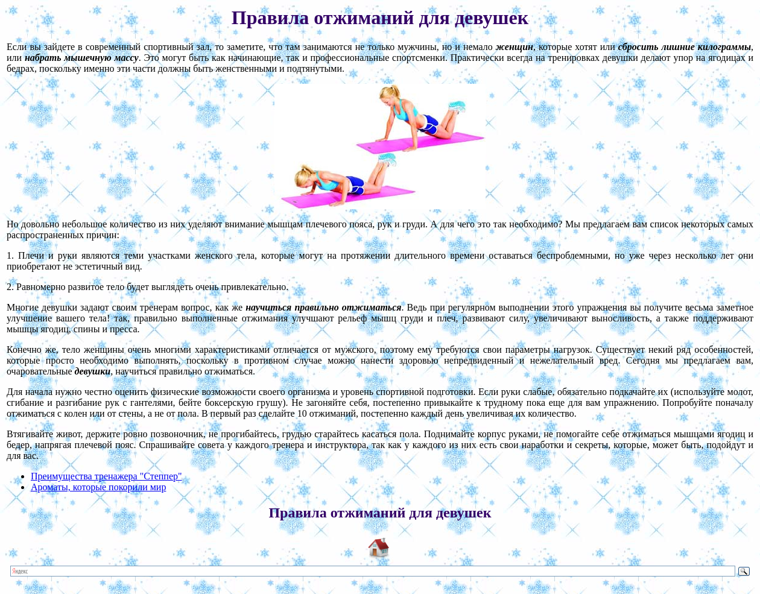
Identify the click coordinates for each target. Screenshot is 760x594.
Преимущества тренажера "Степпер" (106, 476)
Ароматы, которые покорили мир (98, 487)
